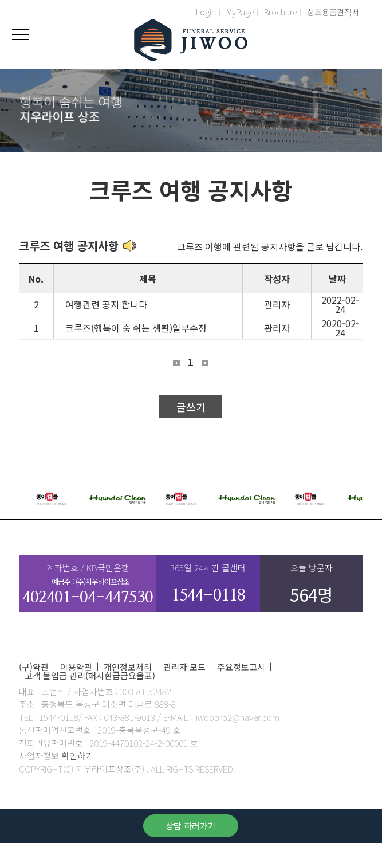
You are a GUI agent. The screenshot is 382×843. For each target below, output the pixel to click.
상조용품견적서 (333, 12)
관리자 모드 (184, 667)
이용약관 (76, 667)
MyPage (240, 12)
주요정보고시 (241, 667)
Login (206, 12)
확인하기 (77, 756)
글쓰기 (191, 406)
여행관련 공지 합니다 (106, 304)
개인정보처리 (128, 667)
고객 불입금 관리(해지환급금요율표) (90, 675)
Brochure (280, 12)
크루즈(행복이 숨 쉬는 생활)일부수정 (136, 328)
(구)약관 (34, 667)
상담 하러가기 (191, 826)
